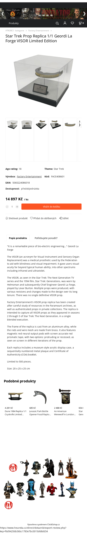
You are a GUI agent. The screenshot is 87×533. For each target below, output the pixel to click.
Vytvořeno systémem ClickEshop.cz (43, 524)
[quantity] (12, 207)
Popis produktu (18, 238)
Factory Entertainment (38, 30)
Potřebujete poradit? (46, 238)
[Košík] (81, 23)
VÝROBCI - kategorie (14, 30)
